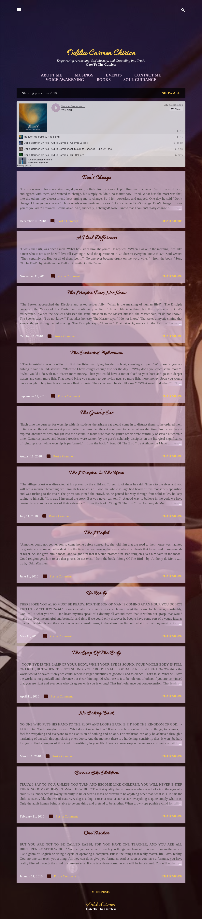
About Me (51, 75)
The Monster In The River (96, 473)
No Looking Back (96, 713)
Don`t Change (96, 178)
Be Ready (96, 593)
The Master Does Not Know (96, 293)
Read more (172, 221)
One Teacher (96, 833)
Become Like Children (96, 773)
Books (104, 79)
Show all (171, 93)
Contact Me (147, 75)
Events (114, 75)
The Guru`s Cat (96, 413)
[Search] (183, 11)
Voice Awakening (65, 79)
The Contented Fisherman (96, 353)
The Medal (96, 533)
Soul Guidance (139, 79)
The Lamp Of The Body (96, 653)
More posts (101, 892)
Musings (84, 75)
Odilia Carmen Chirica (101, 53)
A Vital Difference (96, 238)
